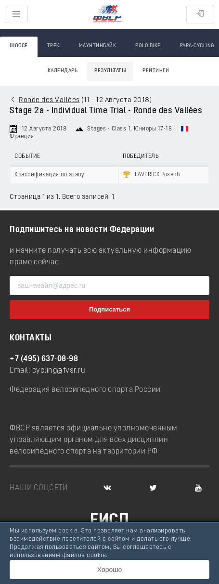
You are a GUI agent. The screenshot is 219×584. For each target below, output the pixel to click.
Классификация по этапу (49, 175)
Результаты (110, 71)
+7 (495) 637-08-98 (44, 359)
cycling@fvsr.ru (59, 371)
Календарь (63, 71)
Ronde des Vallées (49, 100)
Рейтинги (155, 71)
